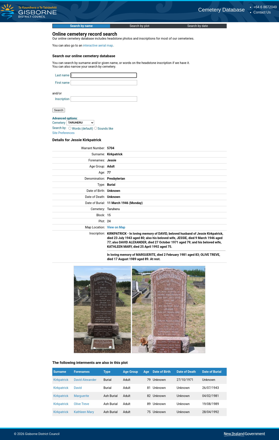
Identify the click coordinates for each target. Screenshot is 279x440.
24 (109, 221)
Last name (62, 75)
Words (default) (80, 128)
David (78, 388)
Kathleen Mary (84, 412)
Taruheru (113, 209)
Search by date (197, 26)
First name (62, 82)
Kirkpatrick (60, 380)
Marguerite (81, 396)
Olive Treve (81, 404)
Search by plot (140, 26)
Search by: (59, 128)
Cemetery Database (221, 10)
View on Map (116, 227)
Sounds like (103, 128)
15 (109, 215)
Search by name (81, 26)
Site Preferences (63, 133)
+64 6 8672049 (265, 7)
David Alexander (85, 380)
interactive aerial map (98, 45)
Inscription (62, 99)
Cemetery (58, 122)
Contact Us (262, 12)
